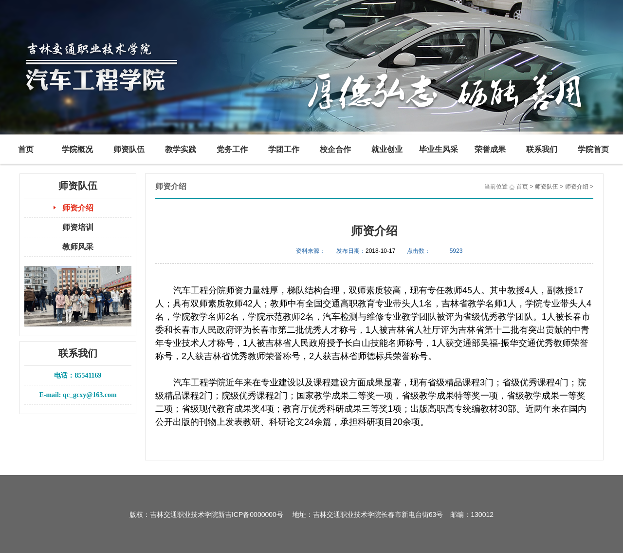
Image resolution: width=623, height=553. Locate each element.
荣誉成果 (490, 149)
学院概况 (77, 149)
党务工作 (232, 149)
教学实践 (180, 149)
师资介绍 (77, 208)
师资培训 (77, 227)
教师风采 (77, 247)
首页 (26, 149)
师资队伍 (129, 149)
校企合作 (335, 149)
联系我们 (541, 149)
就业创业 (387, 149)
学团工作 (283, 149)
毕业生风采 (438, 149)
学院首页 (593, 149)
